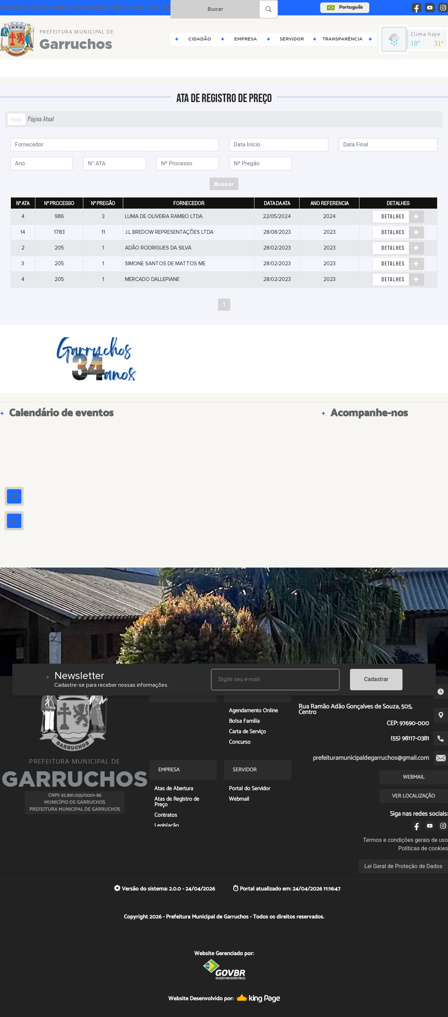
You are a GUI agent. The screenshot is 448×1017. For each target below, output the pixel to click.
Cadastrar (376, 679)
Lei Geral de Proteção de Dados (403, 866)
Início (16, 119)
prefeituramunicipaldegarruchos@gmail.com (371, 758)
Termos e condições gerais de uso (405, 840)
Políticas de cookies (423, 848)
